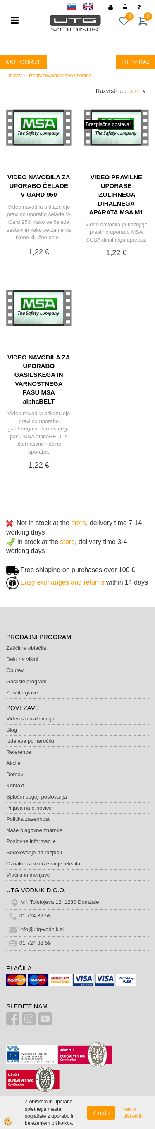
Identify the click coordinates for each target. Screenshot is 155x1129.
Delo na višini (22, 659)
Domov (14, 75)
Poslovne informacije (31, 841)
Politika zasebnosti (28, 819)
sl (75, 8)
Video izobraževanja (30, 718)
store (78, 522)
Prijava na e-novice (29, 808)
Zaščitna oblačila (26, 648)
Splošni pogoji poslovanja (36, 797)
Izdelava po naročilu (30, 741)
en (91, 8)
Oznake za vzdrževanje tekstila (43, 863)
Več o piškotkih (133, 1112)
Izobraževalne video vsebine (60, 75)
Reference (18, 752)
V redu (101, 1113)
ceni (137, 91)
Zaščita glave (22, 692)
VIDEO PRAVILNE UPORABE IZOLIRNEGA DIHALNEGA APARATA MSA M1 (116, 195)
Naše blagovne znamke (34, 830)
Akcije (13, 763)
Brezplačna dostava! (108, 124)
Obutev (15, 670)
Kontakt (15, 785)
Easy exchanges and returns (62, 582)
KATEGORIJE (23, 62)
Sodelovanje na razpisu (34, 852)
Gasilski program (26, 681)
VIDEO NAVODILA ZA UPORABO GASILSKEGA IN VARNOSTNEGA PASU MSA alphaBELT (38, 379)
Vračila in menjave (28, 875)
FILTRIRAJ (136, 62)
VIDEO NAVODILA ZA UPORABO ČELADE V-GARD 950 (38, 186)
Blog (11, 730)
